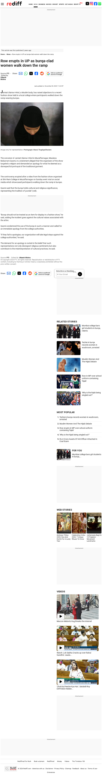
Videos (67, 761)
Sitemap (68, 769)
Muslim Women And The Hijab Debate (76, 424)
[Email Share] (20, 73)
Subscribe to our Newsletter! (65, 271)
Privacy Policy (59, 769)
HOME (31, 4)
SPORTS (61, 4)
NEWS (36, 4)
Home (3, 54)
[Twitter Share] (30, 73)
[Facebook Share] (36, 73)
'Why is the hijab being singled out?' (75, 435)
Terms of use (92, 769)
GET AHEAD (69, 4)
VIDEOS (61, 591)
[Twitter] (87, 3)
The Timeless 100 (78, 761)
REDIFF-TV (77, 4)
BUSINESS (42, 4)
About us (83, 769)
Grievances (51, 772)
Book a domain (39, 761)
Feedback (75, 769)
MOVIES (48, 4)
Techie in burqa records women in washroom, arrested (90, 345)
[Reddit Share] (41, 73)
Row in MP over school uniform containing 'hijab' (91, 378)
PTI (8, 73)
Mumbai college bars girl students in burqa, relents (91, 328)
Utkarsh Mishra (3, 78)
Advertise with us (38, 769)
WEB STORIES (64, 509)
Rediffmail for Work (24, 761)
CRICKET (55, 4)
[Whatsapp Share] (25, 73)
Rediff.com (27, 769)
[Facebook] (96, 3)
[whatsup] (100, 3)
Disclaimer (49, 769)
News (9, 54)
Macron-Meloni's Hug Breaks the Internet (74, 621)
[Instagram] (91, 3)
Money (59, 761)
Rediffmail (50, 761)
